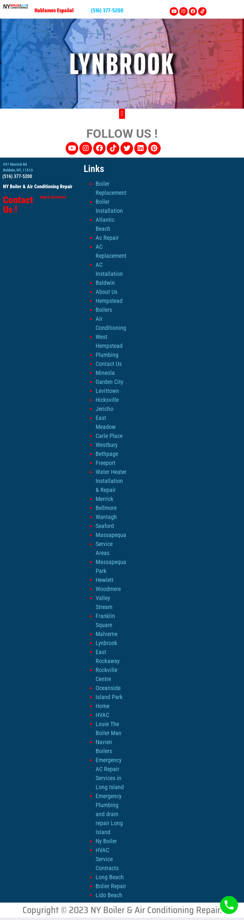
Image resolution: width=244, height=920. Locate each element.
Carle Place (109, 435)
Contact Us (109, 363)
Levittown (107, 390)
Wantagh (106, 516)
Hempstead (109, 300)
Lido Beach (109, 894)
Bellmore (106, 507)
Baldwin (105, 282)
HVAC (102, 714)
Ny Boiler (106, 840)
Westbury (107, 444)
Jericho (104, 408)
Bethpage (107, 453)
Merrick (104, 498)
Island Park (109, 696)
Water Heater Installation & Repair (111, 480)
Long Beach (110, 876)
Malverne (107, 633)
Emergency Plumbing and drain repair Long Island (109, 813)
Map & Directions (53, 196)
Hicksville (107, 399)
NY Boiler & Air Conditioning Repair (38, 186)
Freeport (105, 462)
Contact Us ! (18, 204)
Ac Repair (107, 237)
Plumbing (107, 354)
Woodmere (108, 588)
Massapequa (111, 534)
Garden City (109, 381)
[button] (122, 112)
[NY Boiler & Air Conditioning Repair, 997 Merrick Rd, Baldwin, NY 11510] (202, 205)
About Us (107, 291)
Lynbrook (106, 642)
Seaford (105, 525)
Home (102, 705)
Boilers (104, 309)
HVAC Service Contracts (107, 858)
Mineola (105, 372)
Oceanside (108, 687)
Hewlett (105, 579)
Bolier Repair (111, 885)
